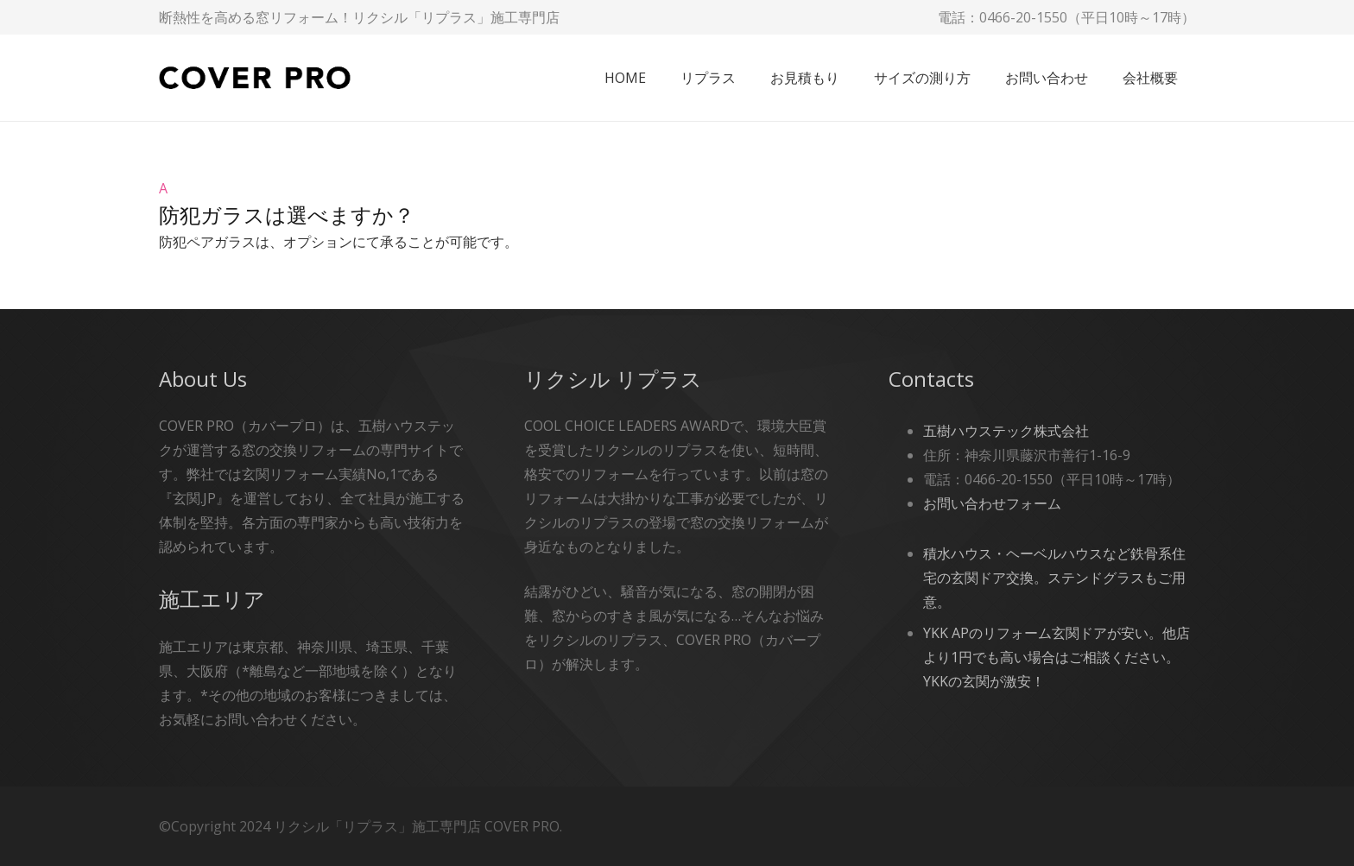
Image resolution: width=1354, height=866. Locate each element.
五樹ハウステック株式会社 (1006, 430)
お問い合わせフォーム (992, 503)
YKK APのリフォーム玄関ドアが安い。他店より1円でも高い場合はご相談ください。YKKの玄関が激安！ (1056, 657)
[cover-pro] (255, 78)
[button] (677, 203)
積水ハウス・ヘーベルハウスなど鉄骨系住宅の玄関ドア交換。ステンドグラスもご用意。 (1054, 577)
